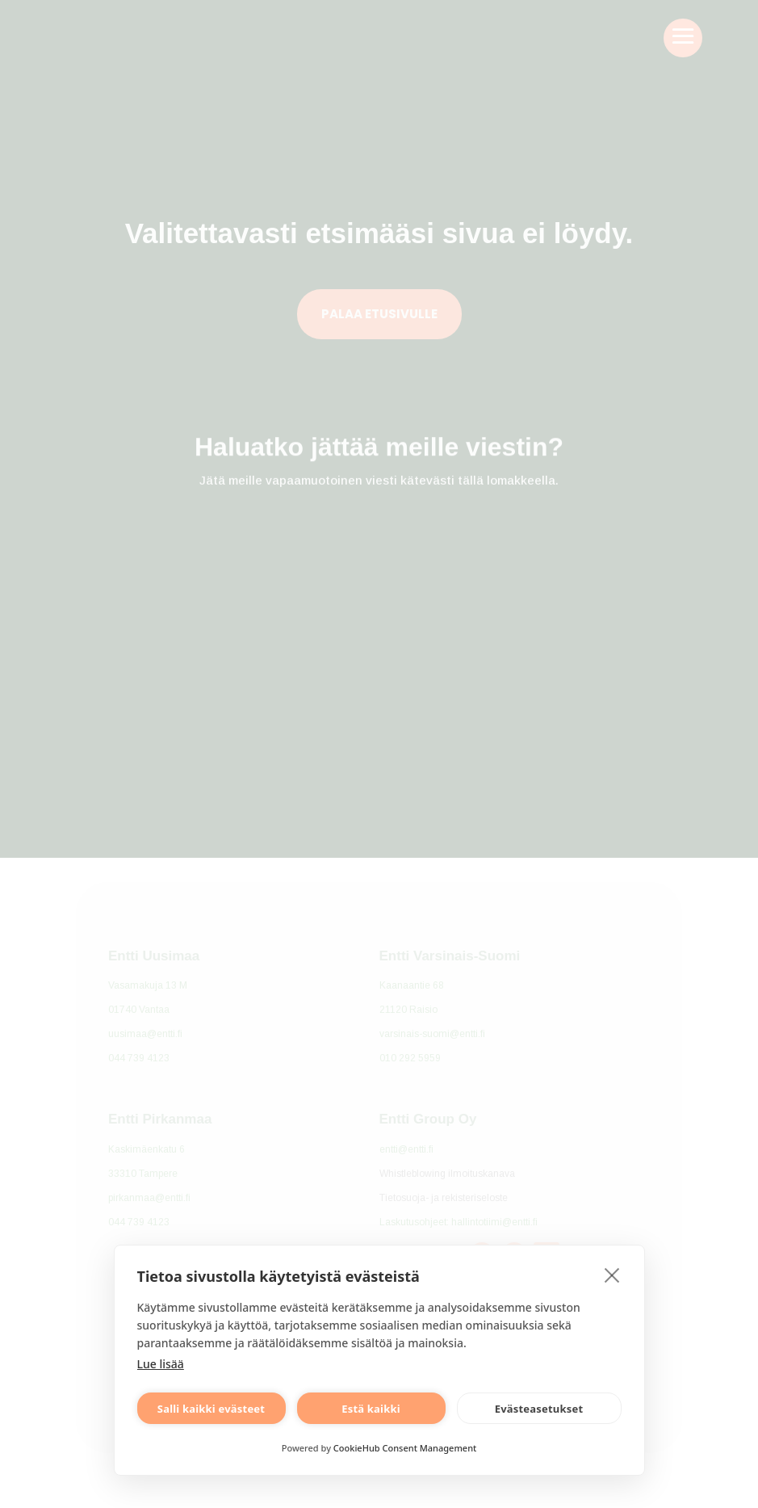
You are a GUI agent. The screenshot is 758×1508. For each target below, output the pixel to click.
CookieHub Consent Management (404, 1448)
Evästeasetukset (539, 1408)
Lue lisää (160, 1363)
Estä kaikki (370, 1408)
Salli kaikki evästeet (211, 1408)
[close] (612, 1274)
